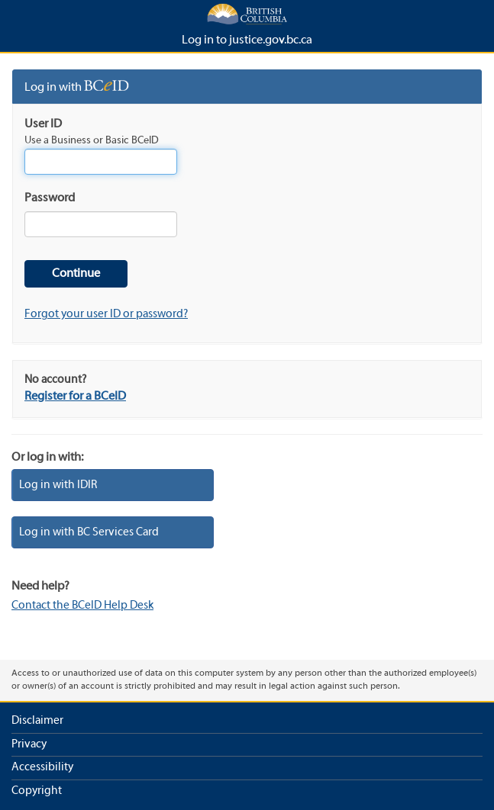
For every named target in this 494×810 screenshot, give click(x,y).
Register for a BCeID (75, 397)
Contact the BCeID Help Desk (82, 605)
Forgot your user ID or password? (106, 314)
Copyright (36, 791)
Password (49, 198)
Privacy (29, 744)
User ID (43, 124)
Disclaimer (37, 721)
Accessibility (42, 767)
